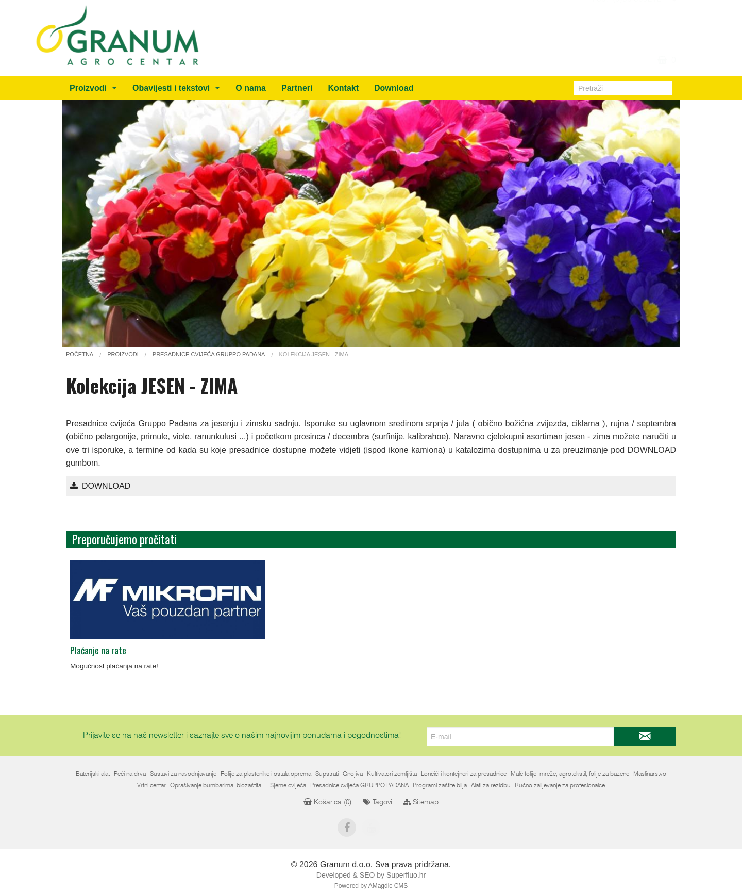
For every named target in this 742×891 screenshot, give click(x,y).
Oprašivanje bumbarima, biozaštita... (218, 785)
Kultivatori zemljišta (392, 774)
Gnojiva (353, 774)
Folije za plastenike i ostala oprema (266, 774)
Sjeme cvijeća (288, 785)
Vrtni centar (151, 785)
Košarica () (327, 802)
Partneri (296, 88)
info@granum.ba (631, 10)
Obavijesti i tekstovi (171, 88)
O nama (250, 88)
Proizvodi (88, 88)
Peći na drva (130, 774)
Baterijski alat (93, 774)
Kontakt (343, 88)
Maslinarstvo (649, 774)
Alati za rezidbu (491, 785)
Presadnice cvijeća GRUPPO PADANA (359, 785)
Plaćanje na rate (98, 650)
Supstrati (327, 774)
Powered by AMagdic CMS (371, 885)
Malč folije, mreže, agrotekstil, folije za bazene (570, 774)
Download (393, 88)
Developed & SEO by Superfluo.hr (371, 875)
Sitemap (421, 802)
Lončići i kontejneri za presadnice (464, 774)
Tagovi (377, 802)
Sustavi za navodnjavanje (183, 774)
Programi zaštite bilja (440, 785)
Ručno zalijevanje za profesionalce (560, 785)
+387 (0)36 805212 (626, 23)
